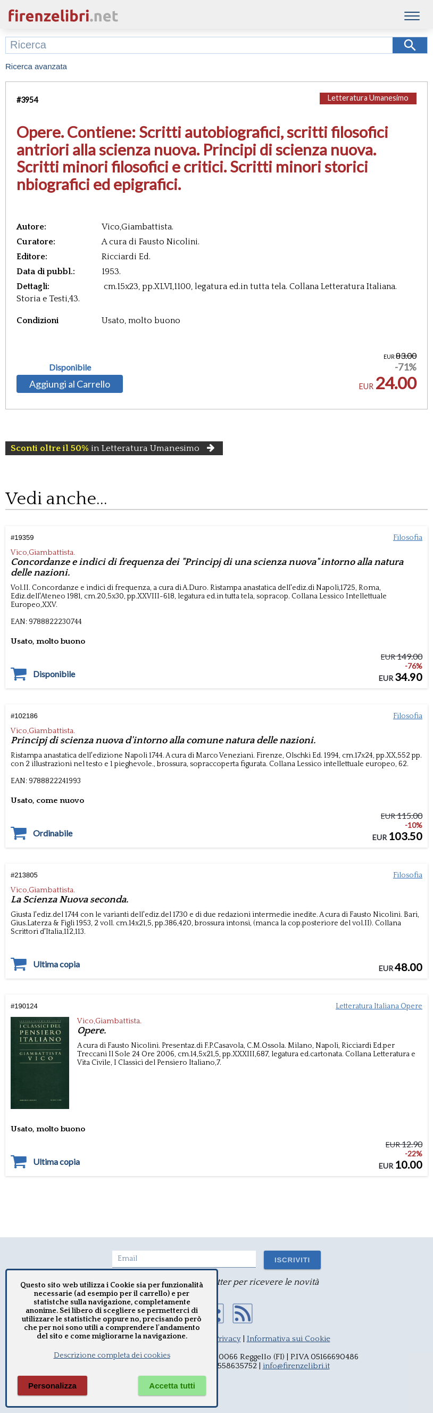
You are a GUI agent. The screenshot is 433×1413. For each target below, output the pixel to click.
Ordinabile (52, 833)
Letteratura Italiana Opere (379, 1006)
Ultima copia (56, 964)
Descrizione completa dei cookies (112, 1355)
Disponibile (70, 367)
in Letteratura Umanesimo (114, 448)
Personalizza (52, 1385)
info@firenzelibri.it (296, 1365)
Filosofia (407, 537)
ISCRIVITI (292, 1260)
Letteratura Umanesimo (368, 97)
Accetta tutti (172, 1385)
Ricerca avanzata (36, 66)
